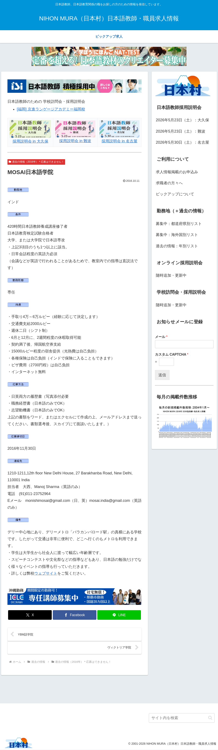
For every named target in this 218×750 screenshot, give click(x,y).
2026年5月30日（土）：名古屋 (182, 142)
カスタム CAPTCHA (171, 354)
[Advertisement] (109, 688)
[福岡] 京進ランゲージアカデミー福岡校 (51, 109)
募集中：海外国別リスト (177, 235)
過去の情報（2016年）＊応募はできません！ (36, 161)
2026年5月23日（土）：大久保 (182, 120)
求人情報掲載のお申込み (177, 172)
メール (161, 337)
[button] (210, 718)
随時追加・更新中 (171, 275)
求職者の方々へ (169, 183)
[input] (182, 718)
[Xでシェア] (30, 615)
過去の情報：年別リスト (177, 246)
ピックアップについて (175, 194)
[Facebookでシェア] (74, 615)
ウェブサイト (45, 573)
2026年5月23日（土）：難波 (180, 131)
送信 (162, 375)
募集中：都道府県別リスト (179, 224)
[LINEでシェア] (119, 615)
